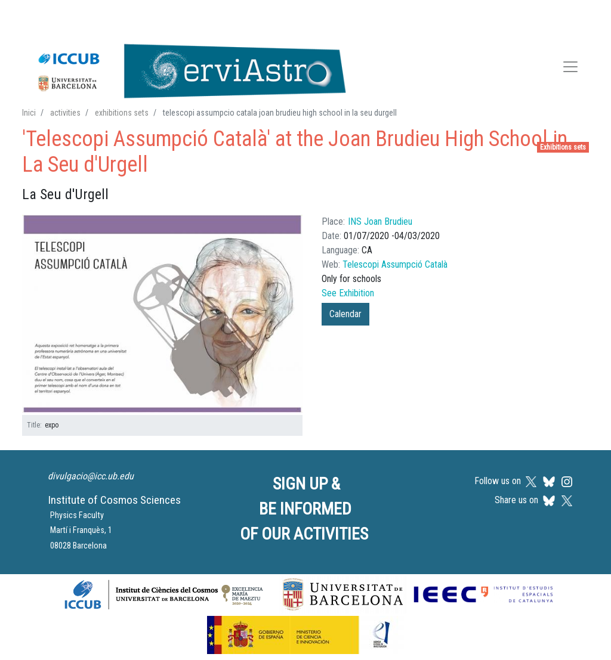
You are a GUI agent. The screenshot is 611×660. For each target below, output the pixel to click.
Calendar (345, 314)
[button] (162, 314)
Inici (29, 112)
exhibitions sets (122, 112)
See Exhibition (348, 293)
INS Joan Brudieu (380, 221)
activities (65, 112)
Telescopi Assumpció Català (395, 264)
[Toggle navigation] (570, 68)
